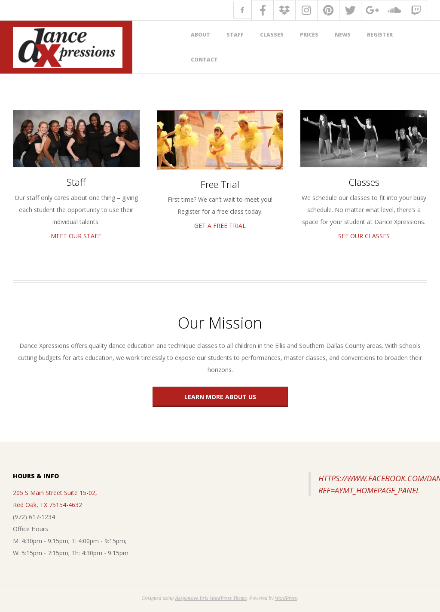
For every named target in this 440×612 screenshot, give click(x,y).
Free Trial (220, 184)
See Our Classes (364, 236)
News (343, 34)
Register (380, 34)
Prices (309, 34)
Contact (204, 59)
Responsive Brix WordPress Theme (211, 598)
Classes (272, 34)
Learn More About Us (220, 397)
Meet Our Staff (76, 236)
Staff (235, 34)
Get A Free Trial (220, 225)
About (200, 34)
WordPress (286, 598)
